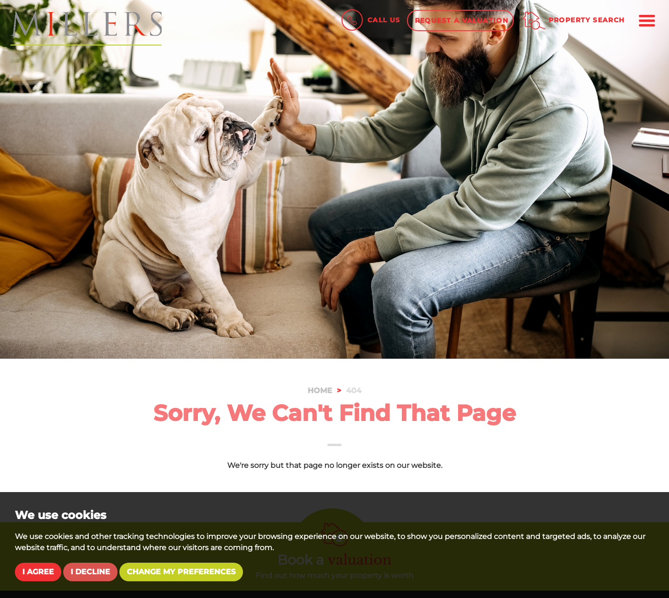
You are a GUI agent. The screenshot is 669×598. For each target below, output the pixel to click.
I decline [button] (90, 571)
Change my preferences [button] (181, 571)
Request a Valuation (462, 20)
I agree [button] (38, 571)
